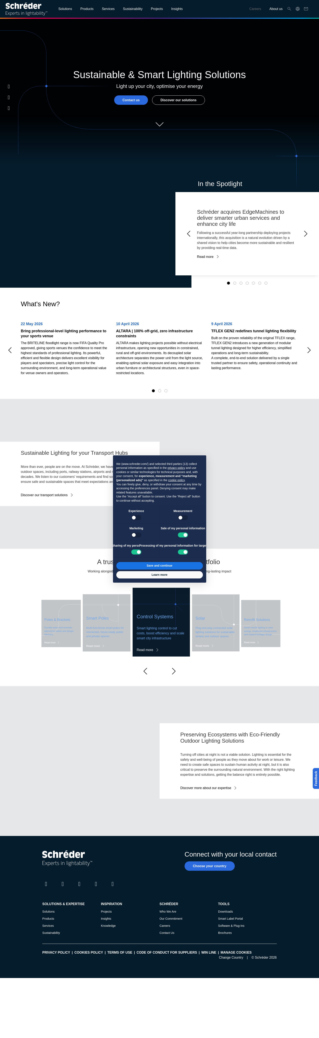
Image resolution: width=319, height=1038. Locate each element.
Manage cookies (236, 952)
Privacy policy (56, 952)
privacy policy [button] (176, 468)
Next (304, 234)
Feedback (314, 778)
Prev (190, 234)
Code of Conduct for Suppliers (167, 952)
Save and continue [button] (160, 565)
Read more (205, 257)
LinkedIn (9, 86)
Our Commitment (170, 918)
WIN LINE (208, 952)
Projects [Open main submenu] (157, 9)
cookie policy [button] (176, 480)
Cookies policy (88, 952)
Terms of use (119, 952)
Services (48, 925)
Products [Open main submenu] (86, 9)
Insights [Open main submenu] (177, 9)
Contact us (131, 100)
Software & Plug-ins (231, 925)
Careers (255, 9)
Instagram (9, 97)
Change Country (231, 957)
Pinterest (112, 887)
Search (289, 8)
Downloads (225, 911)
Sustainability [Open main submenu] (133, 9)
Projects (106, 911)
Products (48, 918)
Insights (106, 918)
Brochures (225, 932)
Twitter (62, 887)
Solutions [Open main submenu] (65, 9)
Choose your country (209, 866)
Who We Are (167, 911)
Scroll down (159, 124)
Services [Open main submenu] (108, 9)
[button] (145, 671)
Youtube (9, 108)
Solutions (48, 911)
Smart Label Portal (230, 918)
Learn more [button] (159, 574)
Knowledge (108, 925)
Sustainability (51, 932)
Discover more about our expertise (205, 788)
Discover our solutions (178, 100)
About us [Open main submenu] (276, 9)
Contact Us (166, 932)
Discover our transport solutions (44, 495)
